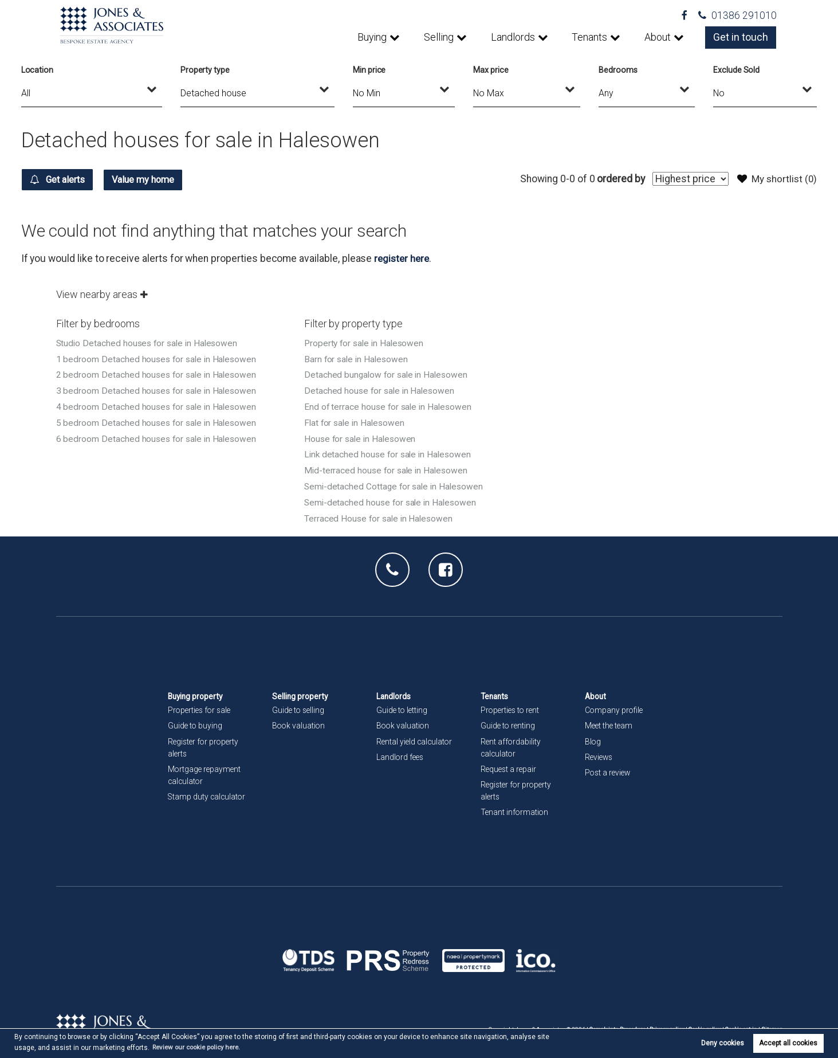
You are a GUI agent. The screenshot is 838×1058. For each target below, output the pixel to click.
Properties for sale (201, 705)
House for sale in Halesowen (362, 435)
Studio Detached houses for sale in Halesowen (149, 342)
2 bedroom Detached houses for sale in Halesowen (158, 373)
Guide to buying (195, 720)
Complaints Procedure (613, 1024)
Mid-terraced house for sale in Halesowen (388, 466)
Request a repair (509, 763)
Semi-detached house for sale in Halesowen (392, 497)
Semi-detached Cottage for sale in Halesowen (396, 482)
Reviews (600, 751)
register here (402, 258)
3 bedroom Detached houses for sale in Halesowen (158, 388)
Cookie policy (702, 1024)
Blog (593, 735)
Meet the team (610, 720)
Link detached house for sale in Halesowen (390, 450)
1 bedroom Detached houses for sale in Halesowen (158, 357)
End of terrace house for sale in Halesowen (390, 404)
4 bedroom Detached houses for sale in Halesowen (158, 404)
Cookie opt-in (740, 1024)
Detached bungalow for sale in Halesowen (388, 373)
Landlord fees (401, 751)
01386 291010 (737, 15)
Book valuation (299, 720)
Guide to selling (299, 705)
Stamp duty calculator (207, 791)
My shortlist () (776, 179)
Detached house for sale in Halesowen (381, 388)
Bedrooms (618, 70)
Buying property (197, 691)
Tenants (591, 37)
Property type (205, 70)
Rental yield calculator (415, 735)
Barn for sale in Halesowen (357, 357)
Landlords (515, 37)
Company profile (614, 705)
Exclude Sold (736, 70)
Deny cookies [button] (722, 1043)
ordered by (617, 179)
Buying (376, 37)
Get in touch (741, 37)
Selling (442, 37)
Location (37, 70)
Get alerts (62, 179)
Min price (369, 70)
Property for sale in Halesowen (365, 342)
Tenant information (515, 807)
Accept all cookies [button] (788, 1043)
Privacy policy (664, 1024)
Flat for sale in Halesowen (356, 419)
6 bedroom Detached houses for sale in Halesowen (158, 435)
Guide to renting (509, 720)
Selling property (300, 691)
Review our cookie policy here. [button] (201, 1047)
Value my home (158, 179)
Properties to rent (511, 705)
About (659, 37)
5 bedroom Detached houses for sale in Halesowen (158, 419)
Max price (491, 70)
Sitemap (771, 1024)
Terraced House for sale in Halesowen (380, 513)
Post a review (609, 766)
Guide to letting (402, 705)
